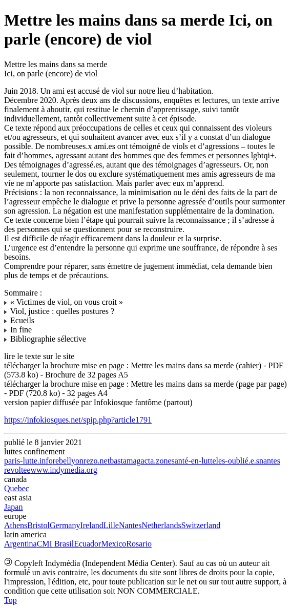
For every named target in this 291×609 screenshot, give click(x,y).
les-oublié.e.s (237, 460)
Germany (65, 525)
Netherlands (161, 525)
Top (10, 600)
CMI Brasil (55, 543)
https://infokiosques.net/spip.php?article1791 (78, 419)
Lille (111, 525)
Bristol (38, 525)
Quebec (16, 488)
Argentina (20, 543)
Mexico (113, 543)
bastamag (125, 460)
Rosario (139, 543)
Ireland (91, 525)
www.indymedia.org (64, 470)
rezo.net (97, 460)
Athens (15, 525)
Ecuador (87, 543)
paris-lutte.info (28, 460)
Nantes (130, 525)
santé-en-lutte (194, 460)
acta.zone (156, 460)
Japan (13, 506)
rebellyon (68, 460)
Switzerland (200, 525)
